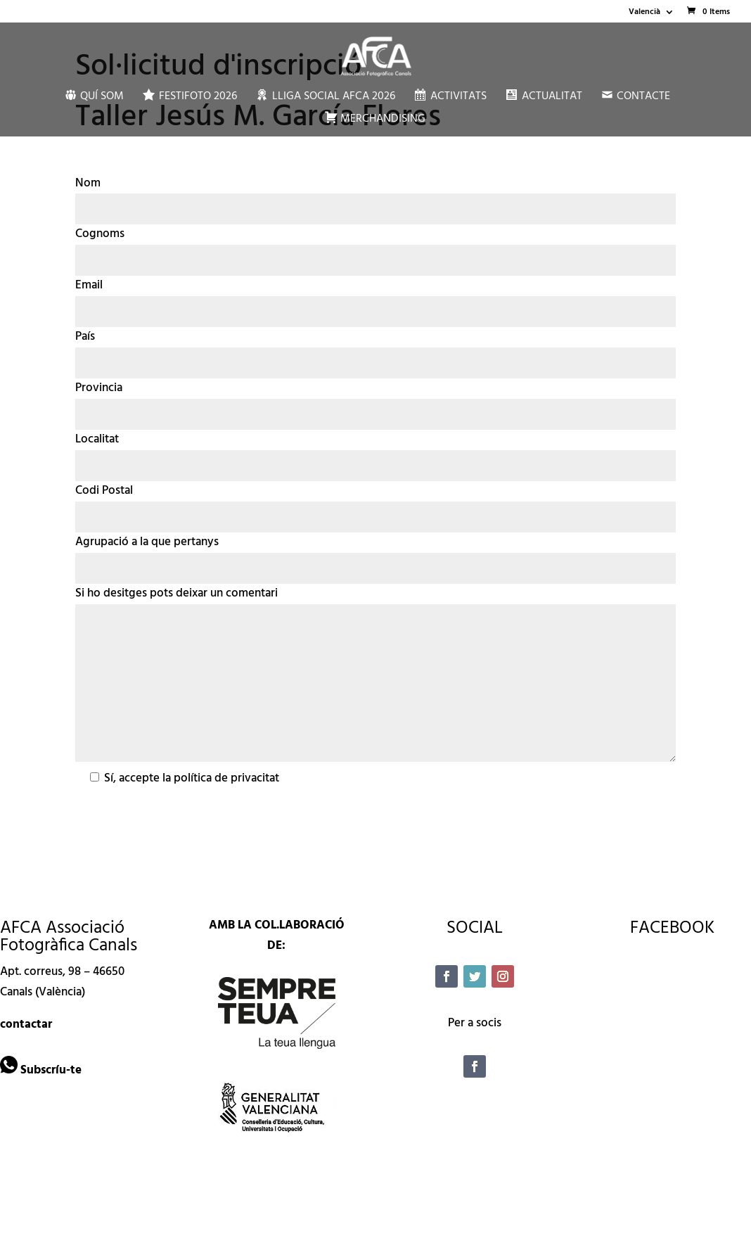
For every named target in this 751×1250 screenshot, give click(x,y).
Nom (88, 183)
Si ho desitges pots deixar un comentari (176, 593)
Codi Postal (104, 490)
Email (89, 285)
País (85, 336)
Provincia (98, 387)
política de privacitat (226, 778)
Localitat (97, 439)
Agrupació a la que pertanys (147, 541)
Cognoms (99, 233)
